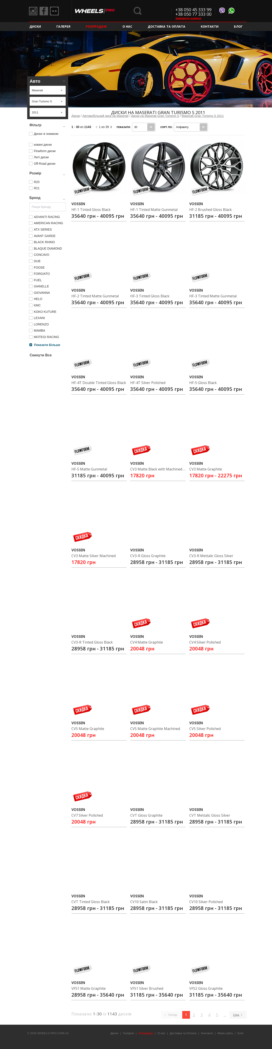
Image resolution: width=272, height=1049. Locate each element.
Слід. (236, 1015)
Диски (35, 26)
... (225, 1015)
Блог (238, 26)
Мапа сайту (225, 1033)
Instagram (33, 11)
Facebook (43, 11)
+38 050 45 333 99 (193, 10)
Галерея (63, 26)
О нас (127, 26)
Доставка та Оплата (166, 26)
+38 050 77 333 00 (193, 14)
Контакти (209, 26)
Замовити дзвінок (188, 18)
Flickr (54, 11)
